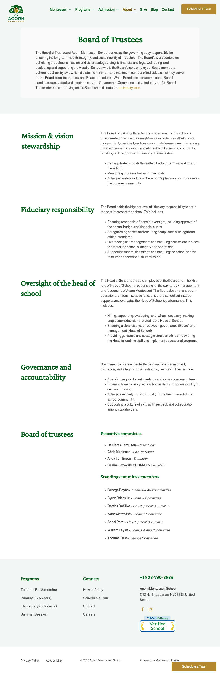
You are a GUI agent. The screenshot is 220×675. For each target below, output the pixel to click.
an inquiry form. (130, 88)
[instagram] (150, 610)
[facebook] (142, 610)
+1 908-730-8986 (156, 577)
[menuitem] (60, 9)
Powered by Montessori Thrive (159, 660)
